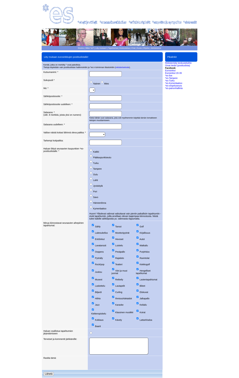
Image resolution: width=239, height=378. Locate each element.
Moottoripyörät (122, 233)
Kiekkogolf (145, 264)
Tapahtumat (113, 48)
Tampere (97, 169)
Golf (142, 226)
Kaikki (96, 152)
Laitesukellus (101, 233)
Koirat (142, 312)
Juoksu (98, 272)
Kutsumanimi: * (50, 72)
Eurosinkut (170, 70)
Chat (133, 48)
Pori (95, 191)
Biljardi (98, 292)
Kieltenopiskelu (98, 313)
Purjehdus (145, 252)
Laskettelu (100, 286)
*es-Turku (170, 80)
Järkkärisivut (156, 48)
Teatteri (118, 264)
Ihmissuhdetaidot (123, 298)
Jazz (97, 305)
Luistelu (119, 245)
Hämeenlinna (99, 203)
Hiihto (98, 298)
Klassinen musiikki (124, 312)
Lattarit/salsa (146, 320)
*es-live (168, 75)
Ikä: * (45, 88)
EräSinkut (100, 239)
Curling (118, 292)
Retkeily (119, 279)
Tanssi (118, 226)
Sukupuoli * (49, 80)
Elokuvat (144, 292)
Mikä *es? (90, 48)
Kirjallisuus (145, 233)
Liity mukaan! (101, 48)
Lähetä (49, 373)
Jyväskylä (98, 186)
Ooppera (99, 252)
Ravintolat (144, 258)
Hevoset (119, 239)
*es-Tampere (171, 78)
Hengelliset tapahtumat (143, 272)
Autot (142, 239)
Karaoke (119, 305)
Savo (95, 197)
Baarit (98, 326)
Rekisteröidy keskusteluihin (178, 63)
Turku (96, 163)
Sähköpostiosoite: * (52, 96)
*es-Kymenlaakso (173, 83)
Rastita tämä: (49, 358)
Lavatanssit (100, 245)
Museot (98, 279)
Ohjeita (146, 48)
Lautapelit (120, 286)
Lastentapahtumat (148, 279)
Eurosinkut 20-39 (173, 73)
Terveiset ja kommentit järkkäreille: (60, 339)
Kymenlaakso (99, 208)
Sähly (97, 226)
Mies (106, 83)
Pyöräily (99, 258)
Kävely (118, 320)
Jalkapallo (144, 298)
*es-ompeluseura (173, 85)
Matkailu (144, 245)
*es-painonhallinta (174, 88)
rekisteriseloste (122, 67)
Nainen (96, 83)
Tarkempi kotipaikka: (53, 140)
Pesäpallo (120, 252)
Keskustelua (124, 48)
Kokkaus (99, 320)
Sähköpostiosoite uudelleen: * (57, 104)
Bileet (142, 286)
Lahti (95, 180)
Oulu (95, 174)
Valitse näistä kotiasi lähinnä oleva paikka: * (64, 132)
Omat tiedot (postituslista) (177, 65)
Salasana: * (49, 112)
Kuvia (139, 48)
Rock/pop (99, 264)
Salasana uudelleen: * (54, 124)
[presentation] (113, 363)
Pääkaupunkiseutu (102, 157)
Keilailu (143, 305)
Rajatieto (119, 258)
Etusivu (81, 48)
